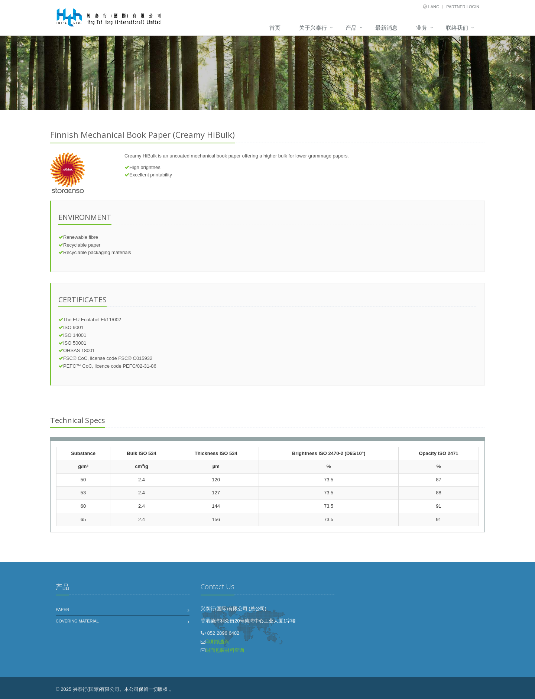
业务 (421, 28)
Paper (62, 609)
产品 (351, 28)
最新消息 (386, 28)
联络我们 (457, 28)
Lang (434, 6)
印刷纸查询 (217, 641)
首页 (275, 28)
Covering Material (77, 621)
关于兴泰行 (313, 28)
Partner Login (462, 6)
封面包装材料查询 (224, 650)
